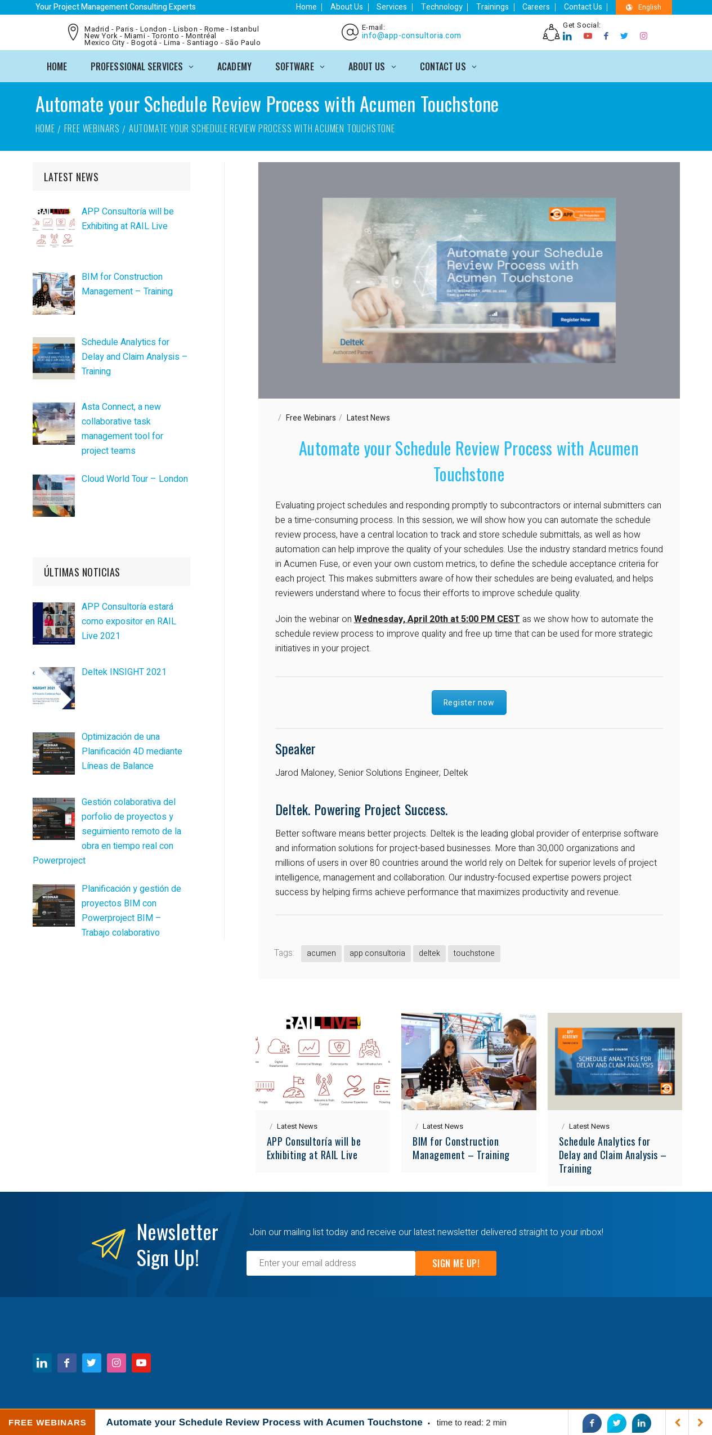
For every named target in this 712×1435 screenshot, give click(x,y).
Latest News (368, 415)
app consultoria (377, 950)
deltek (429, 950)
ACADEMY (234, 63)
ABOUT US (367, 63)
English (644, 7)
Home (327, 7)
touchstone (474, 950)
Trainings (502, 7)
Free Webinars (92, 125)
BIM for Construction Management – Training (461, 1145)
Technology (454, 7)
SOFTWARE (294, 63)
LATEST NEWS (71, 174)
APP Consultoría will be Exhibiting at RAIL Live (314, 1145)
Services (407, 7)
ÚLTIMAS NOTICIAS (82, 569)
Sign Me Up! (456, 1260)
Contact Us (586, 7)
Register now (469, 700)
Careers (543, 7)
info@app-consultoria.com (410, 35)
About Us (365, 7)
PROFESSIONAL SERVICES (137, 63)
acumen (321, 950)
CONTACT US (443, 63)
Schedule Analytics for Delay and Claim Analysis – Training (613, 1152)
